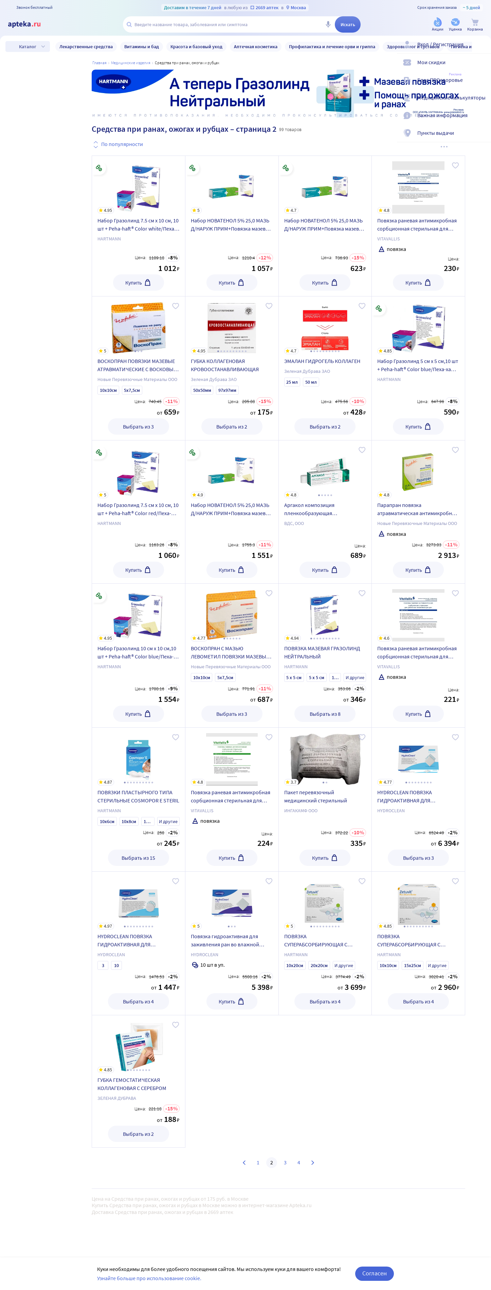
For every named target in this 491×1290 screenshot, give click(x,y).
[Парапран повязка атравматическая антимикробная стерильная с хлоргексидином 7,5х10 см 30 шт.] (418, 469)
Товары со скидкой (50, 631)
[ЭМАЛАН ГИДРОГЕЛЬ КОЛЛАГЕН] (325, 325)
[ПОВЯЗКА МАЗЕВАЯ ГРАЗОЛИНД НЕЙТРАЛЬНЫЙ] (325, 612)
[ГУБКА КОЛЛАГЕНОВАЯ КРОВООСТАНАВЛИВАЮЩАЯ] (231, 325)
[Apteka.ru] (30, 24)
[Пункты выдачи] (481, 138)
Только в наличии (48, 610)
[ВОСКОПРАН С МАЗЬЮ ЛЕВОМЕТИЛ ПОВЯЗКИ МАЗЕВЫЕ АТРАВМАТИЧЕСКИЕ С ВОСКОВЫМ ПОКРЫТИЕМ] (231, 612)
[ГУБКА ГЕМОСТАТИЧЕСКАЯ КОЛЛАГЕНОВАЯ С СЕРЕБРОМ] (138, 1044)
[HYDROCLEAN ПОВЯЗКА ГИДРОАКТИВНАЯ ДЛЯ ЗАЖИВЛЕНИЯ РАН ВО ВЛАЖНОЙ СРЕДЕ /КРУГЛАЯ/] (138, 900)
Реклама (455, 74)
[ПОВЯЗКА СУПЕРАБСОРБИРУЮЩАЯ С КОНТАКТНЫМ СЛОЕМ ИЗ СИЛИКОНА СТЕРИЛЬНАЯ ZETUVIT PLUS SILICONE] (325, 900)
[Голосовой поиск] (328, 24)
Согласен (374, 1273)
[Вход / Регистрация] (481, 50)
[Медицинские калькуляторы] (481, 103)
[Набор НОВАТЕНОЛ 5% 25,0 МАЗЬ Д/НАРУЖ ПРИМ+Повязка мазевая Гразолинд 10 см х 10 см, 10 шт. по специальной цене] (231, 469)
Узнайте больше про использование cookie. (149, 1278)
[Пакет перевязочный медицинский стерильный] (325, 756)
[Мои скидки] (481, 68)
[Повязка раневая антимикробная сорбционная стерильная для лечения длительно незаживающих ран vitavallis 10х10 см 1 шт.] (418, 612)
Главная (99, 62)
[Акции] (437, 25)
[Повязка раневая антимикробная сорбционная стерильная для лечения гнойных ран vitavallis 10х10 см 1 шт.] (231, 756)
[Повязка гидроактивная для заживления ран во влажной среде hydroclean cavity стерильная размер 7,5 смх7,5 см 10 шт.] (231, 900)
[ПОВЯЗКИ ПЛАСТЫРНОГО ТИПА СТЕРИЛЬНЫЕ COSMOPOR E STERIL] (138, 756)
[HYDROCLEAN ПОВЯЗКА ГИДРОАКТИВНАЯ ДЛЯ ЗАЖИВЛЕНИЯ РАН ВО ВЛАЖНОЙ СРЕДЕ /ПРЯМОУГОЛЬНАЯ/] (418, 756)
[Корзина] (475, 25)
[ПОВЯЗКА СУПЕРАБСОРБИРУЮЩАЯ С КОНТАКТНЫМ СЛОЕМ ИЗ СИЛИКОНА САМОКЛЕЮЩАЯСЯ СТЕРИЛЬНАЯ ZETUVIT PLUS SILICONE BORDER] (418, 900)
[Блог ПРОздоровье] (481, 85)
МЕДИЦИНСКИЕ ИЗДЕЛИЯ (130, 62)
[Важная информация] (481, 121)
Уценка (35, 651)
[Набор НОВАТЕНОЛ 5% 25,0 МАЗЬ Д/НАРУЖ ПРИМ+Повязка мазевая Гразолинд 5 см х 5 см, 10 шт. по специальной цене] (325, 185)
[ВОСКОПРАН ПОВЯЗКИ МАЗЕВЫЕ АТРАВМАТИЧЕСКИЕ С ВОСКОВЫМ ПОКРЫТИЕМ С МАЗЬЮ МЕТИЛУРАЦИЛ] (138, 325)
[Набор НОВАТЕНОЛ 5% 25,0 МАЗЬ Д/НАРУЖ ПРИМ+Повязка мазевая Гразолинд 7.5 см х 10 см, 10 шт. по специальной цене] (231, 185)
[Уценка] (455, 25)
